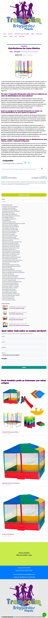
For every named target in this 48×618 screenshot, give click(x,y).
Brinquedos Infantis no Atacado (10, 286)
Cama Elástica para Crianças (9, 292)
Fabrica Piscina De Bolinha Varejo (10, 254)
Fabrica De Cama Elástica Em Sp (10, 231)
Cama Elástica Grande (8, 217)
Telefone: (4, 347)
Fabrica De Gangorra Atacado (9, 235)
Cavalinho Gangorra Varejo (9, 222)
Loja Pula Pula (5, 263)
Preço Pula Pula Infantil (8, 297)
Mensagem (4, 358)
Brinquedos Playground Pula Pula (11, 216)
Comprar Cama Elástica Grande (10, 284)
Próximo (44, 176)
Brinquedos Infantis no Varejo (10, 287)
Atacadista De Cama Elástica (9, 209)
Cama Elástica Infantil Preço (9, 290)
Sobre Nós (10, 33)
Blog (16, 36)
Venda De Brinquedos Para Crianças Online (13, 278)
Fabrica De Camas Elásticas (9, 232)
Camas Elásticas (6, 220)
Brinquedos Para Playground (9, 214)
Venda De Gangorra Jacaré (9, 280)
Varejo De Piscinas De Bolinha (10, 277)
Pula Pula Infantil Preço (8, 298)
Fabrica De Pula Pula (7, 240)
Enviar (24, 367)
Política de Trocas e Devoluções (21, 33)
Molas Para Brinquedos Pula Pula (10, 264)
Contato (11, 36)
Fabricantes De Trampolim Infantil (11, 252)
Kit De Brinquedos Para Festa (9, 258)
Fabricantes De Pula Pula (8, 249)
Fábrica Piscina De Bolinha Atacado (11, 257)
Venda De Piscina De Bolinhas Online (12, 281)
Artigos (32, 33)
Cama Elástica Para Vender (9, 219)
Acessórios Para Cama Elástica (10, 206)
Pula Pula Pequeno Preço (8, 300)
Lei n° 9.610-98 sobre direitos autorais (21, 184)
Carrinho (5, 36)
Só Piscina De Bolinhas (8, 274)
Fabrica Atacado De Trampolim (10, 229)
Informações (21, 36)
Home (4, 33)
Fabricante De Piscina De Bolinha (11, 245)
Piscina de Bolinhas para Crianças (10, 295)
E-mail (3, 342)
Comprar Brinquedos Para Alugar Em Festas (13, 223)
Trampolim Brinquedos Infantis (10, 275)
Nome (3, 336)
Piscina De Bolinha (7, 267)
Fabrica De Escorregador (8, 234)
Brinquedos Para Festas (8, 212)
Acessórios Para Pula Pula (8, 208)
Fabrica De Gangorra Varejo (9, 237)
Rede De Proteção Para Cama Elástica (12, 271)
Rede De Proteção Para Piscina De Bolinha (13, 272)
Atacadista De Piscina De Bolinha (10, 211)
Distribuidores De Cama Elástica (10, 226)
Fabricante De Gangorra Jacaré (10, 243)
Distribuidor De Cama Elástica (10, 225)
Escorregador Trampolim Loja (9, 228)
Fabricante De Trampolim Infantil (10, 246)
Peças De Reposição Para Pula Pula (11, 266)
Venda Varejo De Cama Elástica (10, 283)
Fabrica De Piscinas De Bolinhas (10, 238)
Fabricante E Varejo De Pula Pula (10, 248)
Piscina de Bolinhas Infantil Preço (11, 293)
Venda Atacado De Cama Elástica (10, 251)
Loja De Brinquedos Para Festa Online (12, 260)
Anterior (4, 176)
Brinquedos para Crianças (9, 289)
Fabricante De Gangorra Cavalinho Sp (12, 241)
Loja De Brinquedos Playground (10, 261)
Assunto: (4, 353)
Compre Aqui (24, 195)
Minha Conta (39, 33)
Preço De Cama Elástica (8, 269)
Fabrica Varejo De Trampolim (9, 255)
